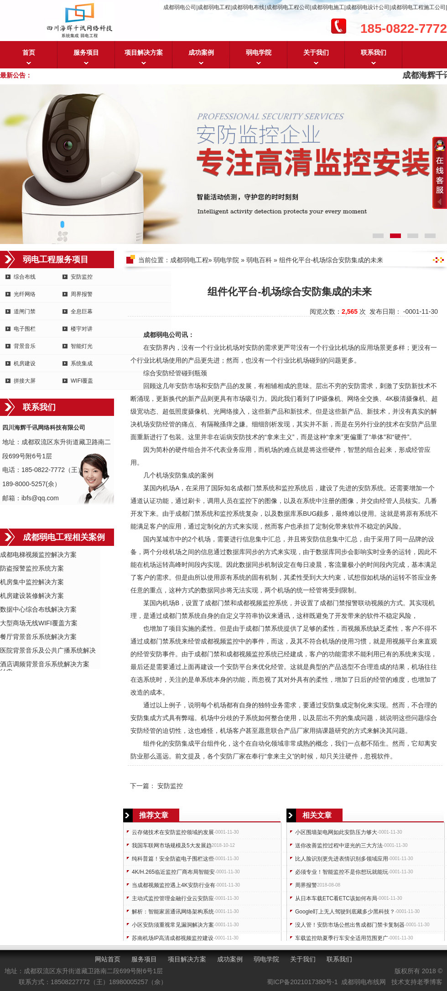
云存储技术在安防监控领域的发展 (173, 832)
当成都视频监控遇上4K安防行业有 (173, 885)
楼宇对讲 (82, 329)
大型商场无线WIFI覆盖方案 (39, 623)
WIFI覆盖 (82, 381)
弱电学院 (258, 52)
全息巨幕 (82, 311)
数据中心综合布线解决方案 (38, 609)
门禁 (255, 488)
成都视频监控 (256, 603)
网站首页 (107, 959)
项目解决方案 (144, 52)
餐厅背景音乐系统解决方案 (38, 636)
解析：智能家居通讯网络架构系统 (173, 911)
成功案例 (201, 52)
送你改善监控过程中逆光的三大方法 (339, 845)
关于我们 (316, 52)
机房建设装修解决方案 (32, 595)
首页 (28, 52)
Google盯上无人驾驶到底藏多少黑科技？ (345, 911)
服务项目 (86, 52)
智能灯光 (82, 346)
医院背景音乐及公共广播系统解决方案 (48, 651)
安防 (156, 347)
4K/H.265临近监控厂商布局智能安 (173, 872)
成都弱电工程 (189, 260)
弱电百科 (259, 260)
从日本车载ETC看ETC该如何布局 (336, 898)
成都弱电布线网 (363, 982)
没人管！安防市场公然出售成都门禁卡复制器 (350, 925)
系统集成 (82, 363)
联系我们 (373, 52)
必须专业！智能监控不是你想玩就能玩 (341, 872)
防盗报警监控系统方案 (32, 568)
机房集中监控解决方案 (32, 582)
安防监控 (82, 277)
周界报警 (82, 294)
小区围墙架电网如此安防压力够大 (336, 832)
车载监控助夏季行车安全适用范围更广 (341, 938)
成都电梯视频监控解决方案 (38, 554)
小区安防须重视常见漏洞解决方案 (173, 925)
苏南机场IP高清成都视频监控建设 (172, 938)
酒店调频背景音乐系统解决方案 (44, 664)
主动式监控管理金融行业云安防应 (173, 898)
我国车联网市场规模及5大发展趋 (172, 845)
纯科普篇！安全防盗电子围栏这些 (173, 859)
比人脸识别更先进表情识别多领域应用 (341, 859)
